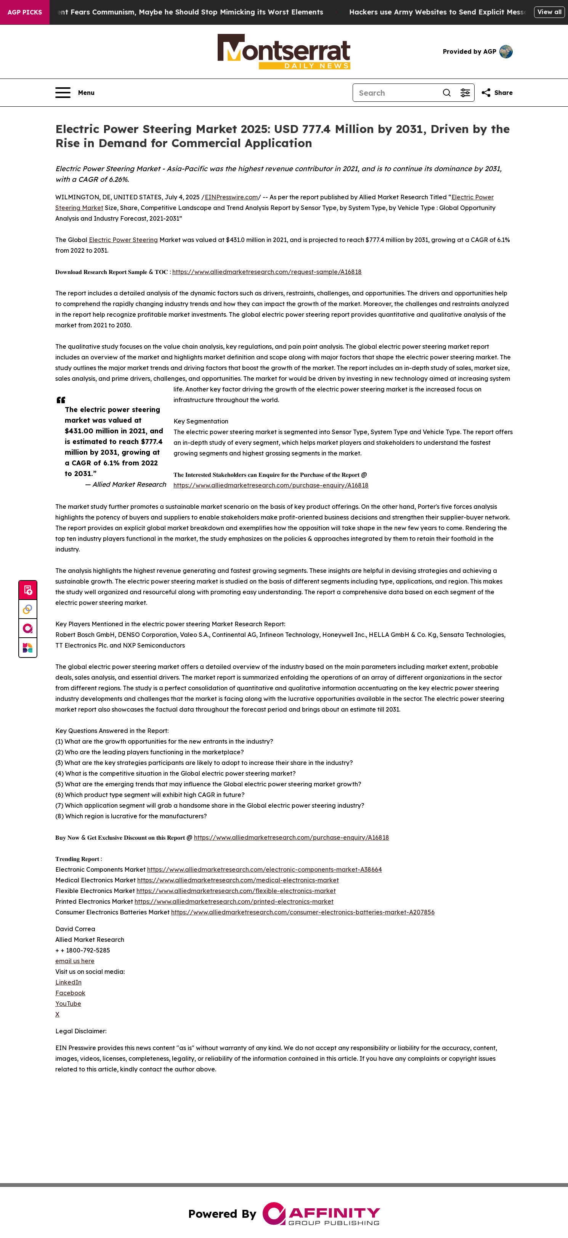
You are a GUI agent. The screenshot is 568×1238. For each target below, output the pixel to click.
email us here (75, 961)
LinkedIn (68, 982)
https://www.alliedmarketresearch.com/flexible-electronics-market (236, 891)
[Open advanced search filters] (465, 92)
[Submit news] (28, 590)
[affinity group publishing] (28, 628)
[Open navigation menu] (75, 92)
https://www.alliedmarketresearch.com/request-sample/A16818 (267, 272)
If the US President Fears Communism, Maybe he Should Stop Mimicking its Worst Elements (171, 12)
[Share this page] (497, 92)
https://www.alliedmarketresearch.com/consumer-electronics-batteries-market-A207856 (303, 912)
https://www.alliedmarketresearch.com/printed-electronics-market (234, 901)
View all (550, 12)
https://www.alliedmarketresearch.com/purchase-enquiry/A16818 (271, 485)
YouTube (68, 1003)
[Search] (395, 92)
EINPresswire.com (231, 197)
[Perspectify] (28, 609)
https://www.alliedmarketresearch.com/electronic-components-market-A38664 (264, 869)
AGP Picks (25, 12)
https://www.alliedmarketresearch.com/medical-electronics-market (238, 880)
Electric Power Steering (123, 240)
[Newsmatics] (28, 647)
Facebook (70, 993)
